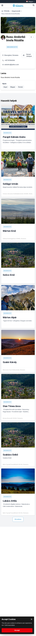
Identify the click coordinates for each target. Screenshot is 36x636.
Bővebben (18, 519)
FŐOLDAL (7, 11)
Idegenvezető (16, 11)
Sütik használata (10, 625)
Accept (17, 630)
